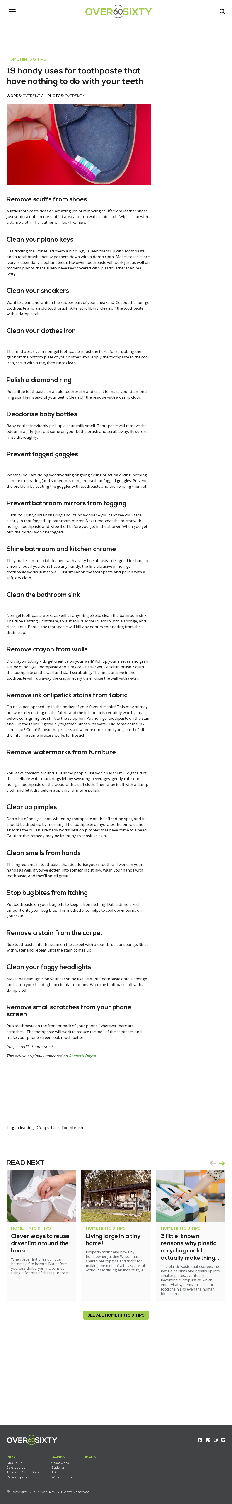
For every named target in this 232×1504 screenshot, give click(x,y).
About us (17, 1461)
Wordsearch (64, 1475)
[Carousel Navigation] (215, 1244)
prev (210, 1244)
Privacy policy (20, 1475)
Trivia (58, 1470)
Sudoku (60, 1466)
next (219, 1244)
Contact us (18, 1466)
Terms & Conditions (26, 1470)
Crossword (63, 1461)
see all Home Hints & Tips (116, 1396)
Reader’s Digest (85, 1137)
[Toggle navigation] (14, 12)
